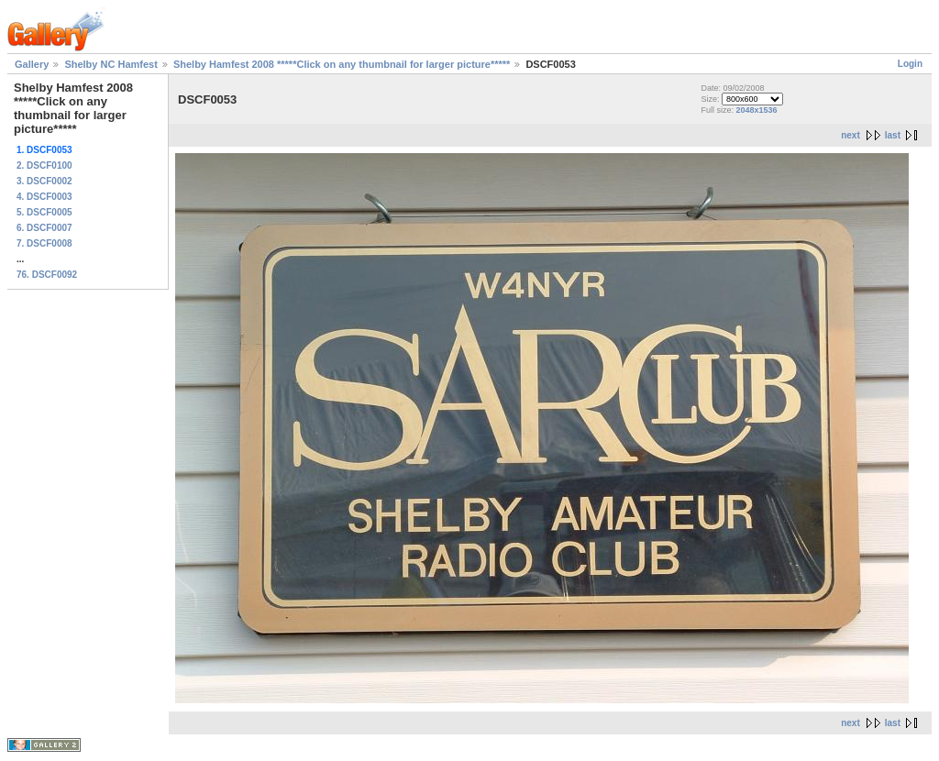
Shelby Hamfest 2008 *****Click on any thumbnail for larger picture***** (341, 64)
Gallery (32, 64)
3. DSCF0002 (44, 181)
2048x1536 (756, 110)
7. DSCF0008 (44, 243)
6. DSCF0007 (44, 228)
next (850, 135)
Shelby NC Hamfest (110, 64)
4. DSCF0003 (44, 197)
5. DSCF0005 (44, 212)
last (892, 135)
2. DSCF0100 (44, 165)
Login (910, 64)
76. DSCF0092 (47, 275)
